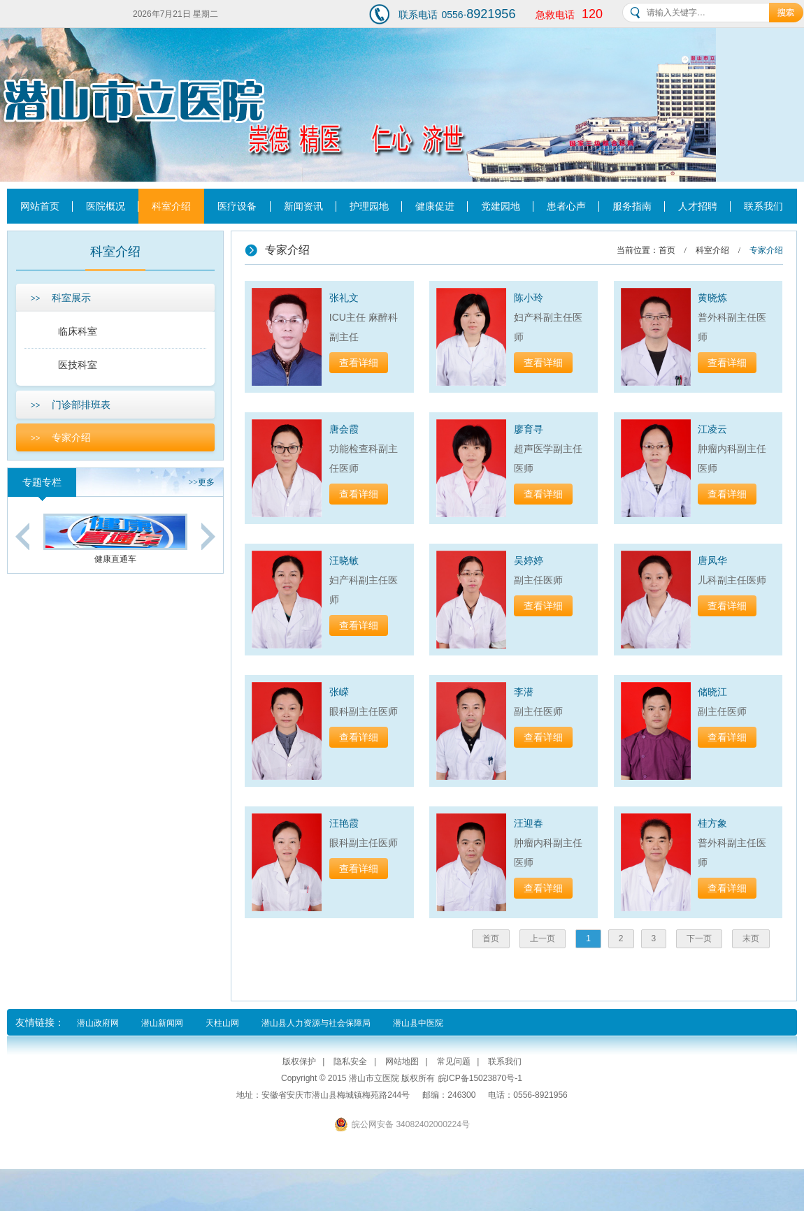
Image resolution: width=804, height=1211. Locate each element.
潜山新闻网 (162, 1023)
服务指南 (632, 206)
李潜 (523, 691)
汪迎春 (528, 823)
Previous (22, 536)
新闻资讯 (303, 206)
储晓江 (712, 691)
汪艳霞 (344, 823)
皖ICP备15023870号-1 (480, 1078)
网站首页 (39, 206)
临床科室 (77, 331)
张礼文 (344, 297)
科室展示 (61, 297)
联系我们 (763, 206)
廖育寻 (528, 429)
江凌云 (712, 429)
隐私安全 (350, 1061)
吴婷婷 (528, 560)
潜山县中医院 (418, 1023)
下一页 (699, 938)
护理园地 (369, 206)
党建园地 (500, 206)
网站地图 (402, 1061)
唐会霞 (344, 429)
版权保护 (299, 1061)
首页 (667, 250)
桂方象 (712, 823)
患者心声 (566, 206)
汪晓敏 (344, 560)
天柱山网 (222, 1023)
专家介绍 (61, 437)
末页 (750, 938)
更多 (201, 482)
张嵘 (339, 691)
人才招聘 (697, 206)
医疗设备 (237, 206)
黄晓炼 (712, 297)
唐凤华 (712, 560)
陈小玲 (528, 297)
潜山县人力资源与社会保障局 (316, 1023)
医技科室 (77, 364)
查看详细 (358, 362)
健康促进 (434, 206)
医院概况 (105, 206)
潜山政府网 (98, 1023)
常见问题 (454, 1061)
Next (208, 536)
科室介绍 (171, 206)
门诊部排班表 (70, 404)
